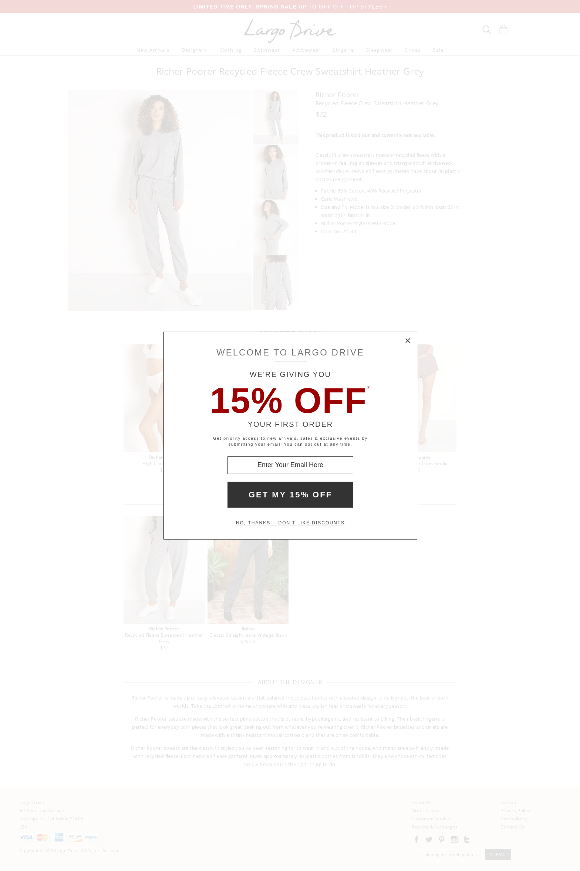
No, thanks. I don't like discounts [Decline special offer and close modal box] (290, 522)
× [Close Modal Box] (408, 341)
